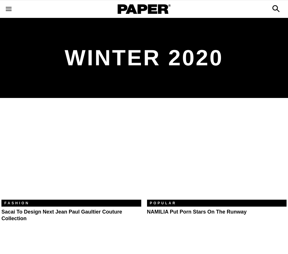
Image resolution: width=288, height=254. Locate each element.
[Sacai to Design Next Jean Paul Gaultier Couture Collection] (71, 153)
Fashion (16, 203)
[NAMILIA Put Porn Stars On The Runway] (217, 153)
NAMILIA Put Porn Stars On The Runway (197, 212)
